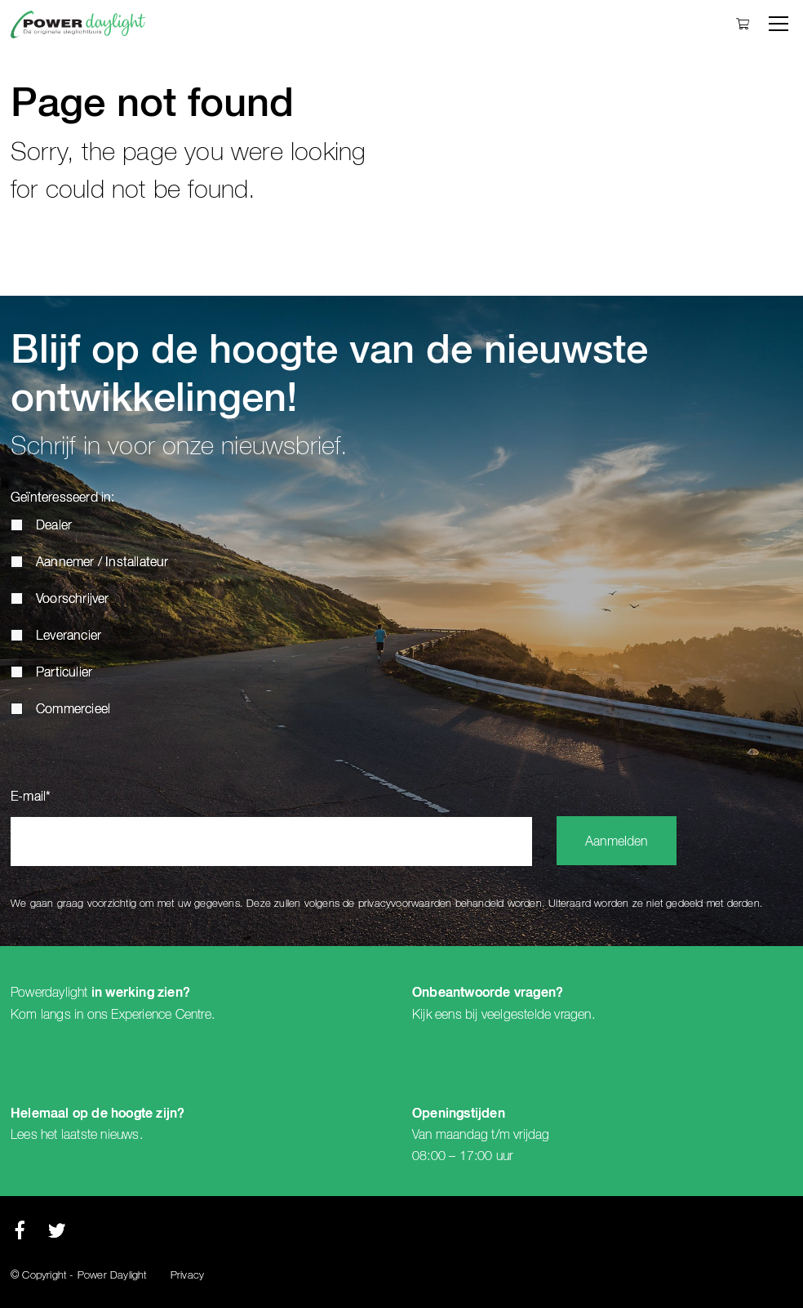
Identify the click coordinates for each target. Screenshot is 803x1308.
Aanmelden (616, 842)
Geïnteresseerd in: (63, 498)
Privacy (187, 1275)
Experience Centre (161, 1014)
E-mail (31, 797)
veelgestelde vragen (536, 1014)
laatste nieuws (100, 1134)
